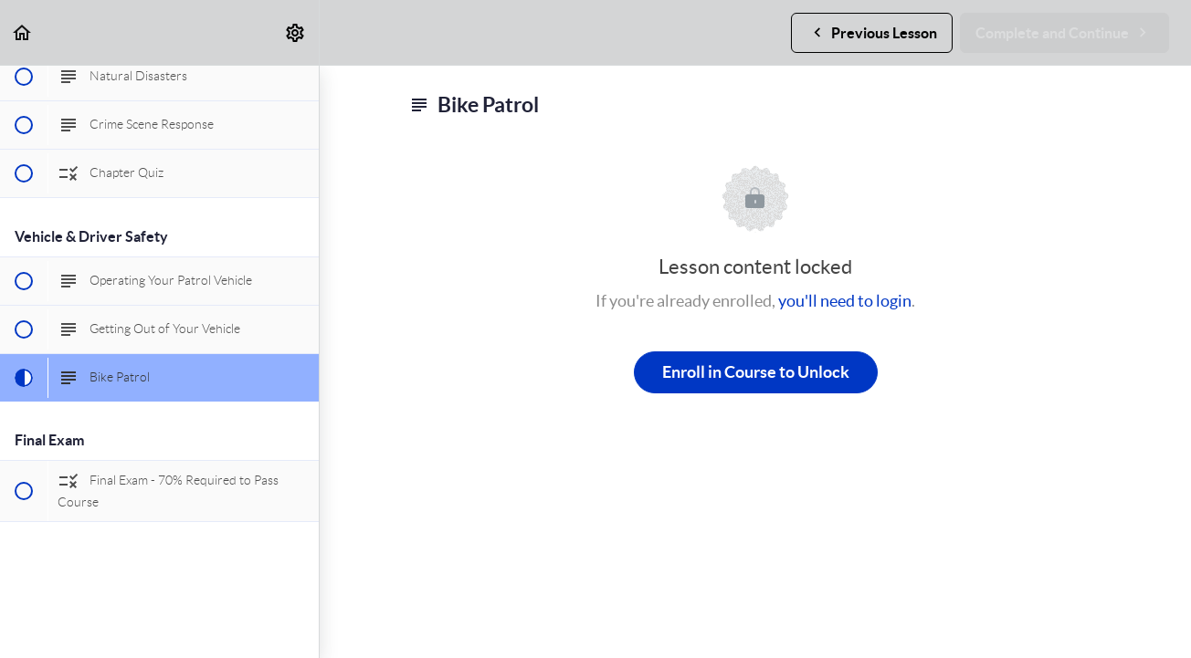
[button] (23, 32)
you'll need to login (845, 300)
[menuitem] (296, 32)
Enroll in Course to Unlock (755, 371)
